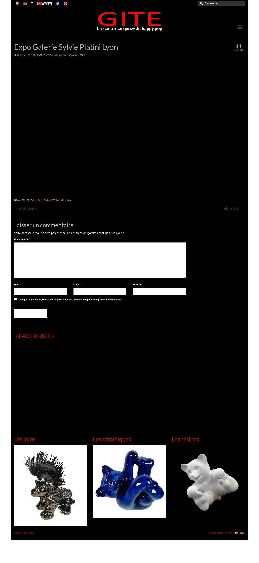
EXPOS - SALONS (68, 55)
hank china (61, 200)
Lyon (69, 200)
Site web (137, 284)
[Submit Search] (201, 3)
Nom (17, 284)
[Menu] (240, 27)
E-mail (77, 284)
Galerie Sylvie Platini (40, 200)
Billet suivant (232, 208)
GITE (22, 55)
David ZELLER (23, 200)
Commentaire (22, 239)
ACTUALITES (51, 55)
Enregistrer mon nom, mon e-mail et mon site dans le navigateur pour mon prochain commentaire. (71, 299)
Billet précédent (28, 208)
